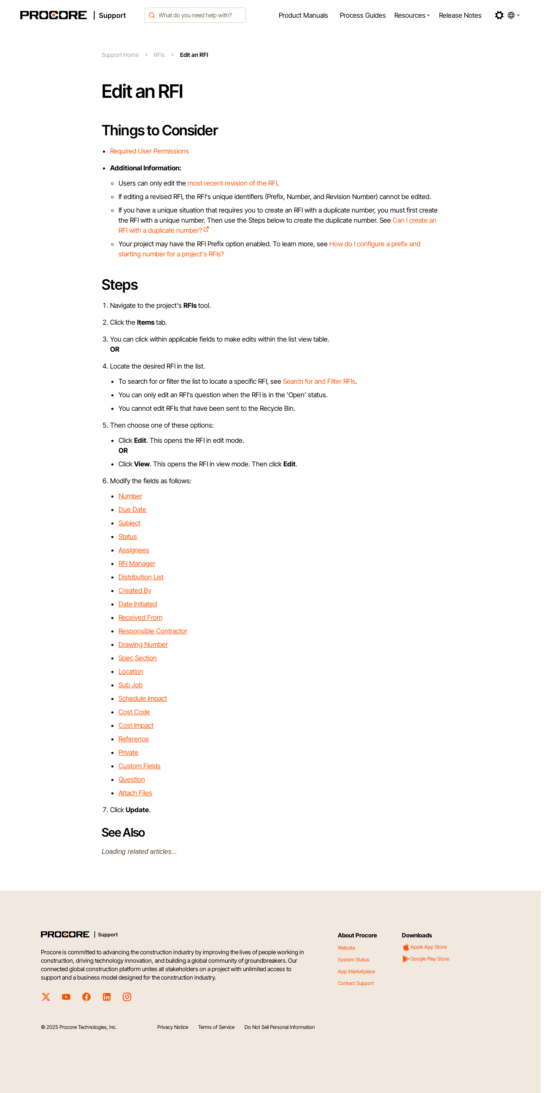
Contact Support (356, 983)
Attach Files (135, 793)
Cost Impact (136, 725)
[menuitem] (303, 15)
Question (132, 779)
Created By (135, 590)
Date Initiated (138, 604)
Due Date (132, 509)
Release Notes (460, 15)
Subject (129, 523)
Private (128, 752)
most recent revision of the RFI (232, 183)
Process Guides (363, 15)
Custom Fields (140, 766)
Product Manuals (303, 15)
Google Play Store (425, 959)
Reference (134, 739)
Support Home (120, 54)
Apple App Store (424, 947)
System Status (353, 959)
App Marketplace (356, 971)
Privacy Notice (172, 1027)
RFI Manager (137, 563)
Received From (140, 617)
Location (131, 671)
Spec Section (138, 658)
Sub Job (131, 685)
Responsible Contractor (153, 631)
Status (128, 536)
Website (346, 948)
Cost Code (134, 712)
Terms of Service (216, 1027)
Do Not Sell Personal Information (280, 1027)
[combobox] (195, 15)
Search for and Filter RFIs (319, 381)
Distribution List (141, 577)
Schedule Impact (143, 698)
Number (130, 496)
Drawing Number (143, 644)
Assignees (134, 550)
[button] (412, 15)
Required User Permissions (149, 151)
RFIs (159, 54)
